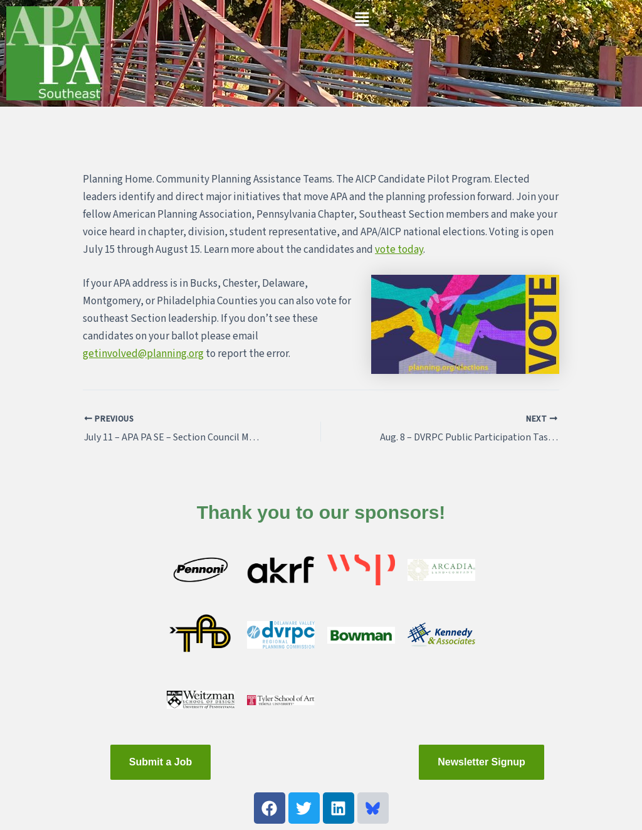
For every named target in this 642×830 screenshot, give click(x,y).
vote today (399, 249)
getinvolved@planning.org (143, 353)
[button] (361, 20)
